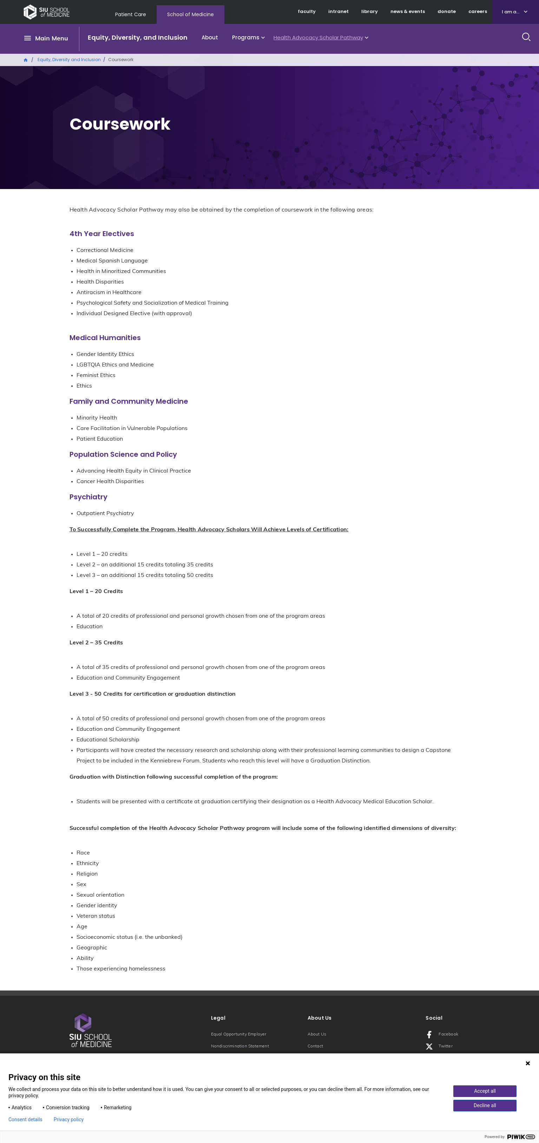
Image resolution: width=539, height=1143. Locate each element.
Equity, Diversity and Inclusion (69, 60)
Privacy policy (69, 1119)
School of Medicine (190, 14)
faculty (307, 11)
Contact (315, 1046)
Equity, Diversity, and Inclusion (138, 37)
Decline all (485, 1105)
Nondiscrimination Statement (240, 1046)
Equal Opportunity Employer (239, 1034)
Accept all (485, 1091)
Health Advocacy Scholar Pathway (318, 37)
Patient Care (130, 14)
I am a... (510, 11)
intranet (338, 11)
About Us (317, 1034)
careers (477, 11)
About (210, 37)
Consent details (25, 1119)
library (369, 11)
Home (26, 59)
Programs (245, 37)
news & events (407, 11)
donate (447, 11)
